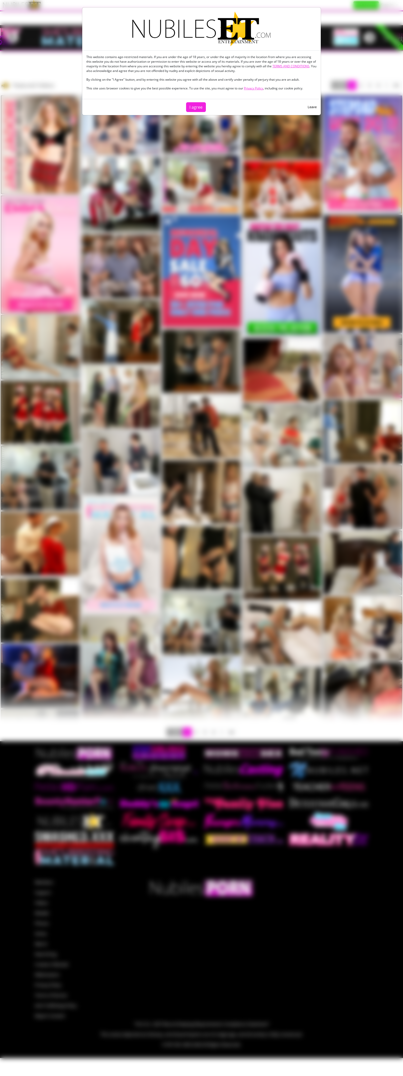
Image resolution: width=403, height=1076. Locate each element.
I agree (196, 107)
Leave (312, 107)
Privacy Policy (253, 88)
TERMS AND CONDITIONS (290, 66)
